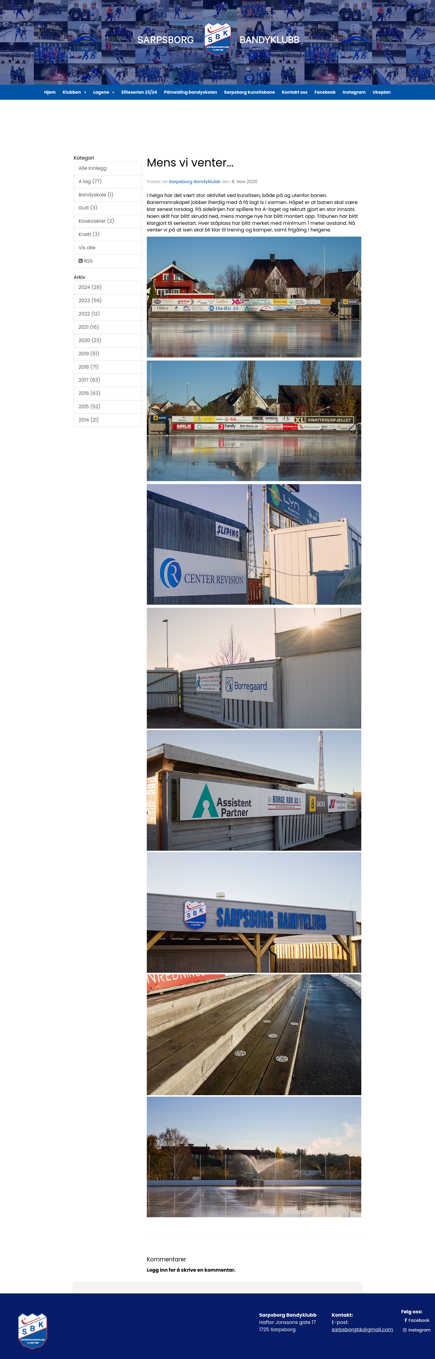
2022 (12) (89, 313)
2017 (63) (89, 380)
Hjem (50, 92)
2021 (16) (89, 327)
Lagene (103, 92)
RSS (86, 260)
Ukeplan (382, 92)
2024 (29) (90, 287)
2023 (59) (90, 300)
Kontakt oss (295, 92)
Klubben (74, 92)
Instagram (354, 92)
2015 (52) (89, 406)
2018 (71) (89, 367)
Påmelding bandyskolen (190, 92)
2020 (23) (90, 340)
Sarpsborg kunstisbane (249, 92)
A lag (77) (90, 181)
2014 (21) (89, 419)
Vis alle (87, 247)
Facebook (325, 92)
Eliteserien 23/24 (139, 92)
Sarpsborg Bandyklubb (195, 181)
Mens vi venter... (190, 162)
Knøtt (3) (89, 234)
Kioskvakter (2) (96, 221)
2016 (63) (90, 393)
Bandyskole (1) (96, 194)
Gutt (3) (88, 207)
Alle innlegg (93, 168)
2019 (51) (89, 353)
